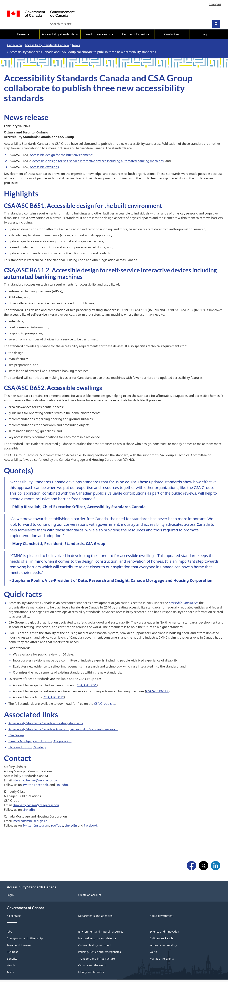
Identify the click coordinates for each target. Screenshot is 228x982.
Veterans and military (163, 925)
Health (11, 945)
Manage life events (162, 938)
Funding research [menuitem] (97, 26)
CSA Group (16, 727)
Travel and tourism (19, 925)
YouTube (57, 817)
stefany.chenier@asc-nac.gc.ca (35, 772)
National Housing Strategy (27, 739)
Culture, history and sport (94, 925)
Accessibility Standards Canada (47, 37)
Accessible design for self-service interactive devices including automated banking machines (98, 153)
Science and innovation (164, 911)
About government (161, 895)
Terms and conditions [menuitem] (102, 969)
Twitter (28, 776)
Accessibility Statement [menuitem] (152, 969)
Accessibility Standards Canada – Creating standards (45, 715)
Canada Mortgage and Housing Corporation (39, 733)
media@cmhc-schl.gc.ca (30, 813)
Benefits (12, 938)
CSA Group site (104, 695)
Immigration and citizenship (25, 918)
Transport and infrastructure (96, 938)
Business (12, 931)
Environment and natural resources (100, 911)
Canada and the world (92, 945)
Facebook (41, 776)
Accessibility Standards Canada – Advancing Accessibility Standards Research (63, 721)
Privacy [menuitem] (126, 969)
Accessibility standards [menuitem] (58, 26)
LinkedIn (62, 776)
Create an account (89, 874)
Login (10, 874)
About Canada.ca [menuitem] (71, 969)
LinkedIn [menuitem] (215, 846)
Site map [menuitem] (16, 973)
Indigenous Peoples (162, 918)
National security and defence (97, 918)
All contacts (14, 895)
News (76, 37)
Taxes (10, 952)
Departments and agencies (95, 895)
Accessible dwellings (44, 159)
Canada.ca (14, 37)
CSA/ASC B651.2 (157, 683)
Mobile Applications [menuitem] (41, 969)
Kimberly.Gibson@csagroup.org (36, 797)
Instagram (41, 817)
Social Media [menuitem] (15, 969)
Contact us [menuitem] (171, 26)
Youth (153, 931)
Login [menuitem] (205, 26)
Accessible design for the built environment (61, 147)
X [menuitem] (203, 846)
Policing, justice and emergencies (99, 931)
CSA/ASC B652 (54, 689)
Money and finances (91, 952)
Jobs (9, 911)
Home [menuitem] (21, 26)
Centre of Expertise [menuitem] (135, 26)
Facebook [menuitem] (191, 846)
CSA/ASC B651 (87, 677)
